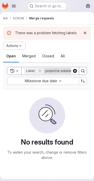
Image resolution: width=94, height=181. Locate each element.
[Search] (83, 71)
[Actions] (14, 46)
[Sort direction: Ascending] (83, 81)
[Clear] (75, 71)
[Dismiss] (85, 33)
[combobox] (43, 81)
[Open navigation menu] (14, 6)
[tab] (11, 56)
